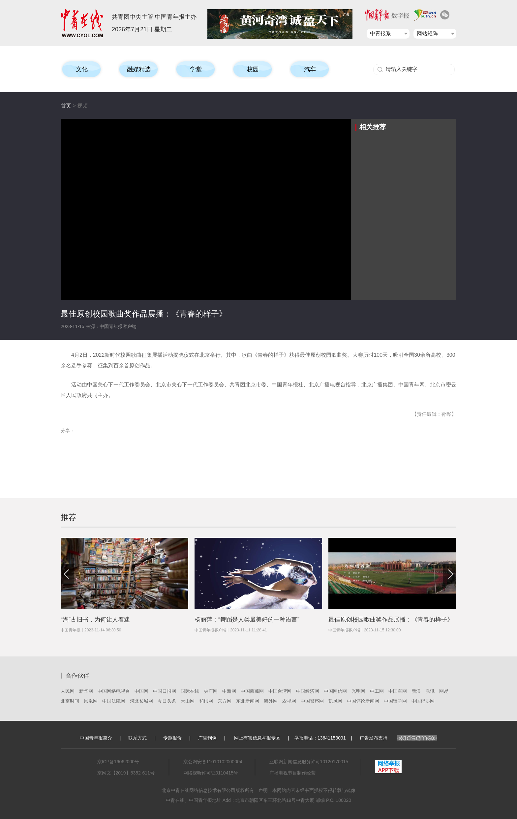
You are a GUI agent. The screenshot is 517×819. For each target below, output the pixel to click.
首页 (66, 105)
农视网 (289, 701)
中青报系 (380, 33)
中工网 (377, 691)
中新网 (229, 691)
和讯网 (206, 701)
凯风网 (335, 701)
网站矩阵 (427, 33)
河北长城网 (141, 701)
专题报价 (172, 738)
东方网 (224, 701)
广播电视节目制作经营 (292, 772)
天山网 (188, 701)
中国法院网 (113, 701)
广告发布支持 (398, 738)
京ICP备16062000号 (118, 761)
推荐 (68, 517)
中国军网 (397, 691)
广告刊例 (207, 738)
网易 (443, 691)
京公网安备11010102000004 (212, 761)
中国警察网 (312, 701)
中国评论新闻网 (363, 701)
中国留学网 (395, 701)
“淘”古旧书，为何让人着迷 (95, 619)
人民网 (68, 691)
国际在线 (190, 691)
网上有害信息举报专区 (257, 738)
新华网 (86, 691)
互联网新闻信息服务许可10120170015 (309, 761)
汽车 (310, 69)
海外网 (271, 701)
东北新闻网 (247, 701)
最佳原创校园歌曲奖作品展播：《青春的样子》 (390, 619)
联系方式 (137, 738)
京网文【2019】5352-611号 (126, 772)
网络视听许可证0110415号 (210, 772)
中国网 (141, 691)
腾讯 (430, 691)
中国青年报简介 (96, 738)
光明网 (358, 691)
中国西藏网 (252, 691)
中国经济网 (307, 691)
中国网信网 (335, 691)
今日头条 (167, 701)
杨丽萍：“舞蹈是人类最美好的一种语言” (247, 619)
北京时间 (70, 701)
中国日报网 (164, 691)
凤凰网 (91, 701)
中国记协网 (423, 701)
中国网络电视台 (114, 691)
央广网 (211, 691)
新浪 (416, 691)
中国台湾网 (279, 691)
